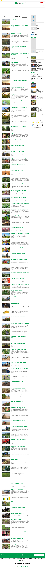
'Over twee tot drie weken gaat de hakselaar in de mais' (20, 329)
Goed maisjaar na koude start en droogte (17, 151)
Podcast (30, 5)
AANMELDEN (39, 554)
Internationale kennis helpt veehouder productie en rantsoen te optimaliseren (39, 61)
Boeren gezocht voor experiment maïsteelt (18, 507)
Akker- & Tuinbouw (19, 5)
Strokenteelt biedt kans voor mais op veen (18, 296)
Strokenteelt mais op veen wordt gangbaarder (18, 374)
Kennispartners (32, 0)
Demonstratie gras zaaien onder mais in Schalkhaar (19, 433)
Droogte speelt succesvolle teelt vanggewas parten (19, 158)
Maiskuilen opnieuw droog (15, 303)
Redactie (10, 558)
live (42, 3)
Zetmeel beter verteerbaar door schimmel (17, 278)
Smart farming (23, 7)
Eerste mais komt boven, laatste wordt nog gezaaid (19, 74)
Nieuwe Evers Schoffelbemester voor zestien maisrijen (19, 19)
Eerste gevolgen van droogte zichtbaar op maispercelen (20, 233)
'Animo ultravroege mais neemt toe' (16, 310)
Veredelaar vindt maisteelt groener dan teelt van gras (19, 107)
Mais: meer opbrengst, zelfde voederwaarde (18, 316)
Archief (18, 558)
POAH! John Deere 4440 (39, 23)
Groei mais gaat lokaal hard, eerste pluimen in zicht (19, 68)
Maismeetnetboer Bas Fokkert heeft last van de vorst (19, 247)
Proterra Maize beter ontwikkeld (16, 519)
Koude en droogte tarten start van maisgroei (18, 253)
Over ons (2, 558)
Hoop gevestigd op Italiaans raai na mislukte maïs (19, 413)
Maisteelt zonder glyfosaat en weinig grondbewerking (20, 259)
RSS (31, 558)
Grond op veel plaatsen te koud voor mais (17, 87)
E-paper (43, 0)
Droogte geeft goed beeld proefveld (16, 401)
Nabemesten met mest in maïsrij (16, 525)
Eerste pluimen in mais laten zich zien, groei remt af (19, 209)
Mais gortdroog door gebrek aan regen (17, 170)
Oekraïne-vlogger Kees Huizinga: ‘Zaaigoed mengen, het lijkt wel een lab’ (40, 20)
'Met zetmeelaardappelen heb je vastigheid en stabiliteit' (40, 65)
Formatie (27, 7)
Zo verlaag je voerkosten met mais (16, 394)
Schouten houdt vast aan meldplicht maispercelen (19, 114)
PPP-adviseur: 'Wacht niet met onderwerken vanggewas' (20, 284)
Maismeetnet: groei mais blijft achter (17, 227)
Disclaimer (42, 558)
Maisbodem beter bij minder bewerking (17, 489)
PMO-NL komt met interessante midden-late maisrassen (20, 323)
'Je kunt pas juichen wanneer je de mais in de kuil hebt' (19, 426)
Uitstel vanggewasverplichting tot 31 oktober (18, 39)
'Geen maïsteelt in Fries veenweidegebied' (17, 513)
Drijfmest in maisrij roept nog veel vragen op (18, 343)
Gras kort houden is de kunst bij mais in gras (18, 164)
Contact (6, 558)
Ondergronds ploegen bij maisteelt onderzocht (18, 439)
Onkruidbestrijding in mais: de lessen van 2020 (18, 126)
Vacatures (25, 0)
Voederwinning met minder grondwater (17, 544)
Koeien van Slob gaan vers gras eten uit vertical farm (40, 16)
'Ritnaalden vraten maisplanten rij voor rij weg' (18, 349)
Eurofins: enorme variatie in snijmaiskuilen (17, 145)
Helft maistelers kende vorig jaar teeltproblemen (19, 388)
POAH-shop (28, 0)
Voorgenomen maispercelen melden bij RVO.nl (18, 133)
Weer (32, 119)
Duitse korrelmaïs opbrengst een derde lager (18, 407)
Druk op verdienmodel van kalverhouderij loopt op (40, 47)
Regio (24, 5)
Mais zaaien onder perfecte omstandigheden (38, 28)
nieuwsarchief (24, 17)
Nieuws (9, 5)
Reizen (24, 558)
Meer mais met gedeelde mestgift (16, 100)
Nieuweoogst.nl (17, 16)
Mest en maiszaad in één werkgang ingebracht (18, 266)
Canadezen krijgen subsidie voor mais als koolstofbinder (20, 203)
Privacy (39, 558)
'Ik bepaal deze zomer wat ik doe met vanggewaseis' (19, 368)
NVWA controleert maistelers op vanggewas (18, 501)
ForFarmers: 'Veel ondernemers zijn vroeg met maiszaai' (20, 272)
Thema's (34, 7)
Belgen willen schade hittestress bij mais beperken (19, 80)
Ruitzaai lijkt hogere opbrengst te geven (17, 477)
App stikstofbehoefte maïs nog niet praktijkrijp (18, 531)
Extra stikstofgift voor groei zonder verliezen (18, 215)
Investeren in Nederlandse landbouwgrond (38, 57)
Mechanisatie (18, 7)
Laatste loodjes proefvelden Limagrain (17, 538)
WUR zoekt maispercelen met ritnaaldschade (18, 220)
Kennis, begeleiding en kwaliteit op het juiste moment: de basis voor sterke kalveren (39, 69)
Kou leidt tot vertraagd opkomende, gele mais (18, 362)
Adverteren (28, 558)
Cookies (35, 558)
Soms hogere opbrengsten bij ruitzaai (17, 471)
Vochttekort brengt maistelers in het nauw (18, 420)
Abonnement (36, 0)
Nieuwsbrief (40, 0)
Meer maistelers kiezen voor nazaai (16, 290)
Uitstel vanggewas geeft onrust (16, 33)
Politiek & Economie (12, 7)
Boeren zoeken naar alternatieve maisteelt (18, 452)
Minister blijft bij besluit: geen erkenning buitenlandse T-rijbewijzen (39, 43)
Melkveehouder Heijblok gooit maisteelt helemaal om (19, 177)
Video (27, 5)
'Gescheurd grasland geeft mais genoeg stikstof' (19, 446)
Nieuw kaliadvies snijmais (15, 459)
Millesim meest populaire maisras (16, 466)
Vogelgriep (30, 7)
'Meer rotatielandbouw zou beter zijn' (17, 381)
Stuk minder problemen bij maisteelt (17, 119)
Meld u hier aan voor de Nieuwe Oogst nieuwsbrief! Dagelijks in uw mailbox (11, 555)
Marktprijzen (34, 5)
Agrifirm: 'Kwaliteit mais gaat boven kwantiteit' (18, 197)
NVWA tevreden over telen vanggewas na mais (18, 355)
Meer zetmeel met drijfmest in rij (16, 495)
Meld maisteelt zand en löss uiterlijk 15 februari (18, 139)
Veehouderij (13, 5)
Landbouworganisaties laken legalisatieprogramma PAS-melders (39, 40)
